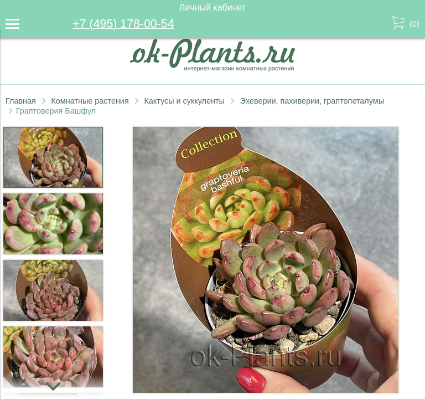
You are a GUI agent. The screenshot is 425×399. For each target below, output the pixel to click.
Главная (21, 100)
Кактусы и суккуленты (184, 100)
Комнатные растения (89, 100)
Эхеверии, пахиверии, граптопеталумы (312, 100)
